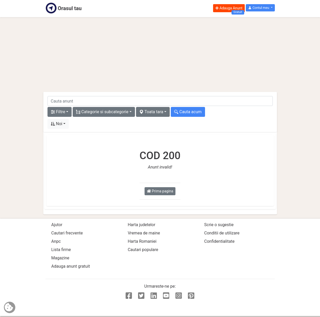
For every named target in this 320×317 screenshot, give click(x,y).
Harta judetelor (141, 224)
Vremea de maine (144, 233)
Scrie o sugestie (219, 224)
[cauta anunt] (160, 101)
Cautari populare (143, 249)
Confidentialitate (219, 241)
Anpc (56, 241)
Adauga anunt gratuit (70, 266)
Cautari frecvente (67, 233)
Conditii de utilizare (222, 233)
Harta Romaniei (142, 241)
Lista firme (61, 249)
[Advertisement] (160, 54)
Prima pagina (160, 191)
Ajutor (57, 224)
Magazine (60, 257)
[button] (260, 8)
